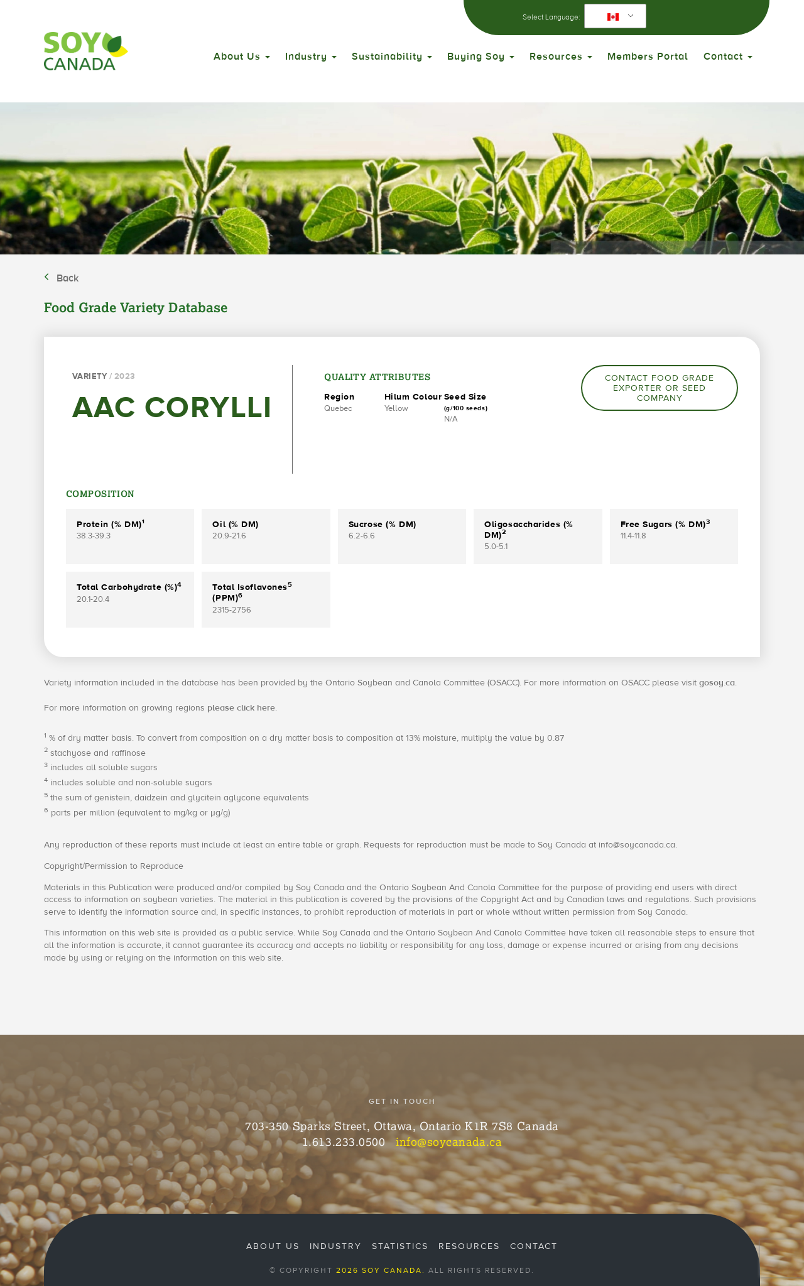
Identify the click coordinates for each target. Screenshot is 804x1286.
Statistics (400, 1246)
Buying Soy (480, 56)
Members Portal (647, 56)
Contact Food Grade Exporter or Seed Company (659, 388)
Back (68, 278)
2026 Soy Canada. (380, 1270)
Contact (728, 56)
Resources (561, 56)
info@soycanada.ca (449, 1141)
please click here (241, 708)
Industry (311, 56)
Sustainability (392, 56)
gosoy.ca (717, 683)
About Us (242, 56)
